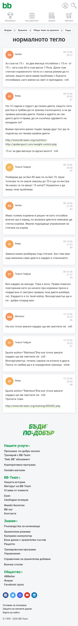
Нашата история (14, 482)
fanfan (18, 54)
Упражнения (12, 553)
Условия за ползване (15, 605)
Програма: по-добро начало (22, 451)
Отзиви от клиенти (16, 490)
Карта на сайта (11, 612)
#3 (71, 209)
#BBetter (9, 576)
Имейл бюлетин (14, 505)
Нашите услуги (16, 446)
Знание (10, 521)
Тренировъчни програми (20, 549)
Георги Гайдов (23, 166)
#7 (71, 346)
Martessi (19, 316)
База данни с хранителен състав (25, 539)
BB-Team (11, 477)
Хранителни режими (17, 531)
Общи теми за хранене (46, 30)
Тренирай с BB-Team (17, 455)
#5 (71, 277)
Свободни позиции (16, 499)
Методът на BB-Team (17, 486)
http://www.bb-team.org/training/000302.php (32, 405)
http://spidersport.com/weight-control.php (31, 144)
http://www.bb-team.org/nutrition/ (26, 140)
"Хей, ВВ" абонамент (17, 459)
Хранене (22, 30)
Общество (12, 572)
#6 (71, 320)
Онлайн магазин (14, 470)
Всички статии (13, 564)
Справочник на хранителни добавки (27, 559)
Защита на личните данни (17, 608)
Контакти (10, 513)
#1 (71, 99)
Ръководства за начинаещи (22, 526)
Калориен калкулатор (18, 535)
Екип (7, 495)
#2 (71, 170)
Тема (68, 30)
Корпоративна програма (20, 464)
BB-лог (8, 509)
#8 (71, 384)
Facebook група (14, 584)
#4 (71, 247)
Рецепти (9, 544)
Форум (8, 30)
